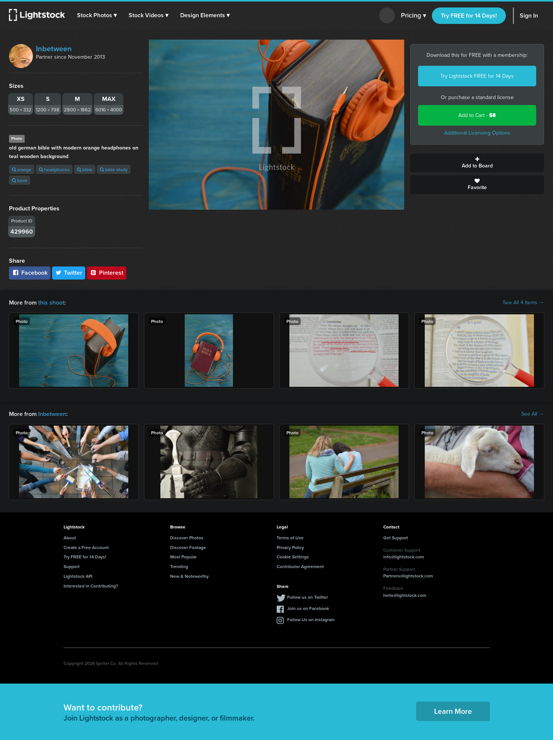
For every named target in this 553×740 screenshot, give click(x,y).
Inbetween (54, 48)
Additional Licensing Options (477, 133)
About (70, 537)
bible (84, 169)
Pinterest (106, 272)
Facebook (29, 272)
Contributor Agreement (300, 566)
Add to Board (477, 163)
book (19, 180)
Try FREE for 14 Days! (469, 15)
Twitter (69, 272)
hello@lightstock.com (404, 595)
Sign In (529, 15)
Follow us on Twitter (307, 597)
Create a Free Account (86, 547)
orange (21, 169)
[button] (97, 15)
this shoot (51, 302)
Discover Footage (188, 547)
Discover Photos (186, 537)
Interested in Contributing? (91, 586)
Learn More (453, 711)
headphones (54, 169)
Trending (179, 566)
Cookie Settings (293, 557)
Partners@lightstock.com (408, 576)
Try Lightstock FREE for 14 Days (477, 76)
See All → (532, 414)
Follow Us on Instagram (311, 619)
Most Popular (183, 557)
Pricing (413, 15)
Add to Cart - (477, 115)
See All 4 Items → (523, 302)
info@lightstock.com (403, 557)
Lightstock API (78, 576)
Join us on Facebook (308, 608)
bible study (114, 169)
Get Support (395, 537)
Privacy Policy (290, 547)
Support (72, 566)
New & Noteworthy (189, 576)
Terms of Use (290, 537)
